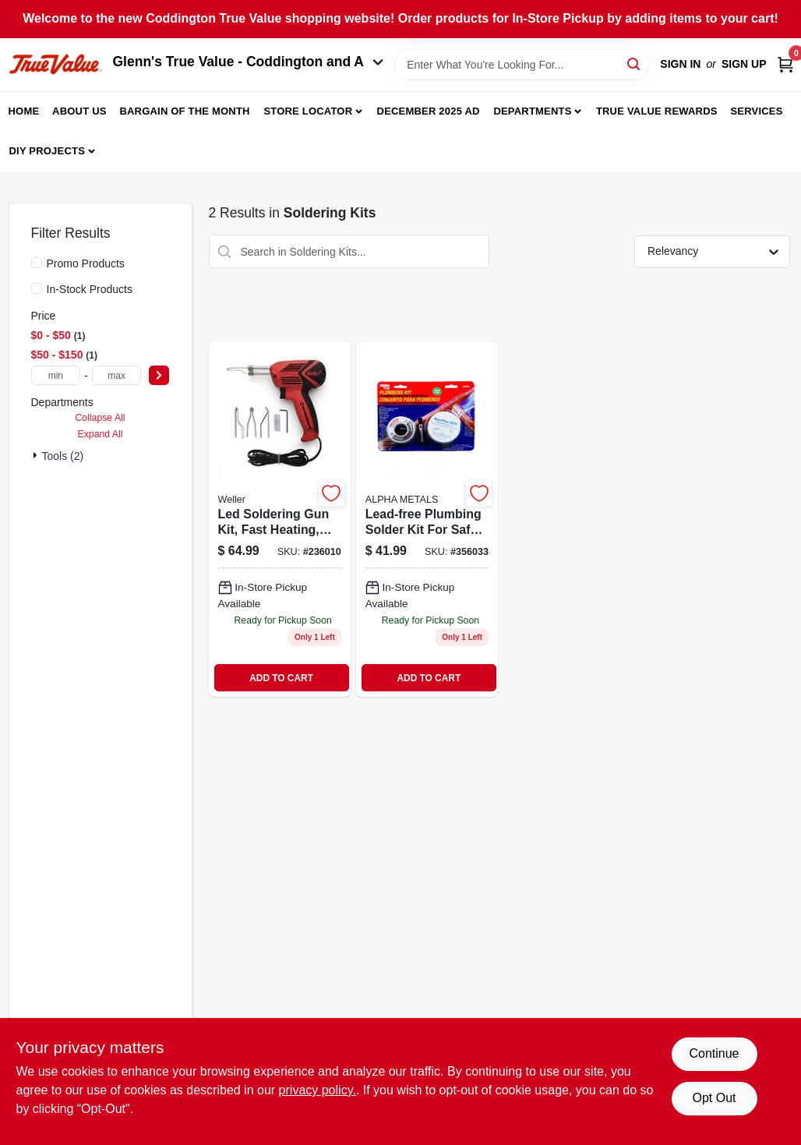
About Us (79, 111)
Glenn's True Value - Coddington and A (248, 61)
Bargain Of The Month (184, 111)
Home (24, 111)
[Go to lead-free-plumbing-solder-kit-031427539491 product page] (427, 519)
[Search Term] (521, 64)
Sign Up (744, 64)
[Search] (634, 63)
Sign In (680, 64)
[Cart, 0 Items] (785, 64)
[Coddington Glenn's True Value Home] (55, 64)
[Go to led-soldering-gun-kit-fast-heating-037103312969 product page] (280, 519)
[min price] (56, 375)
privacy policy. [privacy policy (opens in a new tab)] (317, 1090)
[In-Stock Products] (36, 288)
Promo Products (86, 263)
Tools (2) (63, 456)
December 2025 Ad (428, 111)
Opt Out (714, 1097)
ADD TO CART (281, 678)
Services (756, 111)
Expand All (100, 434)
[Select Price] (159, 375)
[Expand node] (37, 455)
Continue (714, 1053)
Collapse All (100, 417)
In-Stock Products (90, 289)
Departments (532, 111)
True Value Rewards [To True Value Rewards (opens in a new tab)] (657, 111)
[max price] (117, 375)
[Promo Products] (36, 262)
